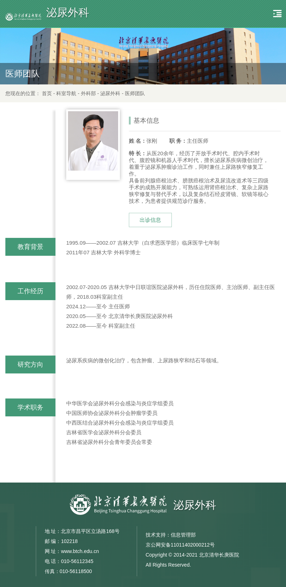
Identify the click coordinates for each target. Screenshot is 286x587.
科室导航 (66, 93)
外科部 (88, 93)
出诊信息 (150, 220)
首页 (47, 93)
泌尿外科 (110, 93)
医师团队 (135, 93)
